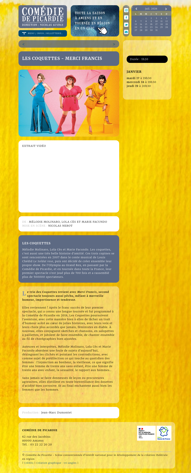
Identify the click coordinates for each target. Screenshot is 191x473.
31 (156, 30)
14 (141, 24)
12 (166, 21)
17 (156, 24)
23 (151, 27)
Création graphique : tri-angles (56, 462)
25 (161, 27)
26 (166, 27)
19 (166, 24)
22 (146, 27)
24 (156, 27)
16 (151, 24)
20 (135, 27)
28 (141, 30)
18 (161, 24)
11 (162, 21)
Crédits (29, 462)
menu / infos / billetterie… (45, 33)
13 (136, 24)
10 (156, 21)
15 (146, 24)
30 (151, 30)
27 (136, 30)
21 (141, 27)
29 (146, 30)
